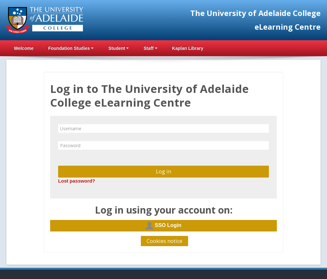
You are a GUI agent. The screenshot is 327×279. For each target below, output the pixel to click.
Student (118, 48)
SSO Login (163, 226)
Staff (150, 48)
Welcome (23, 48)
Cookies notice (164, 241)
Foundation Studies (71, 48)
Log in (163, 171)
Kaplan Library (187, 48)
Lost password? (76, 181)
